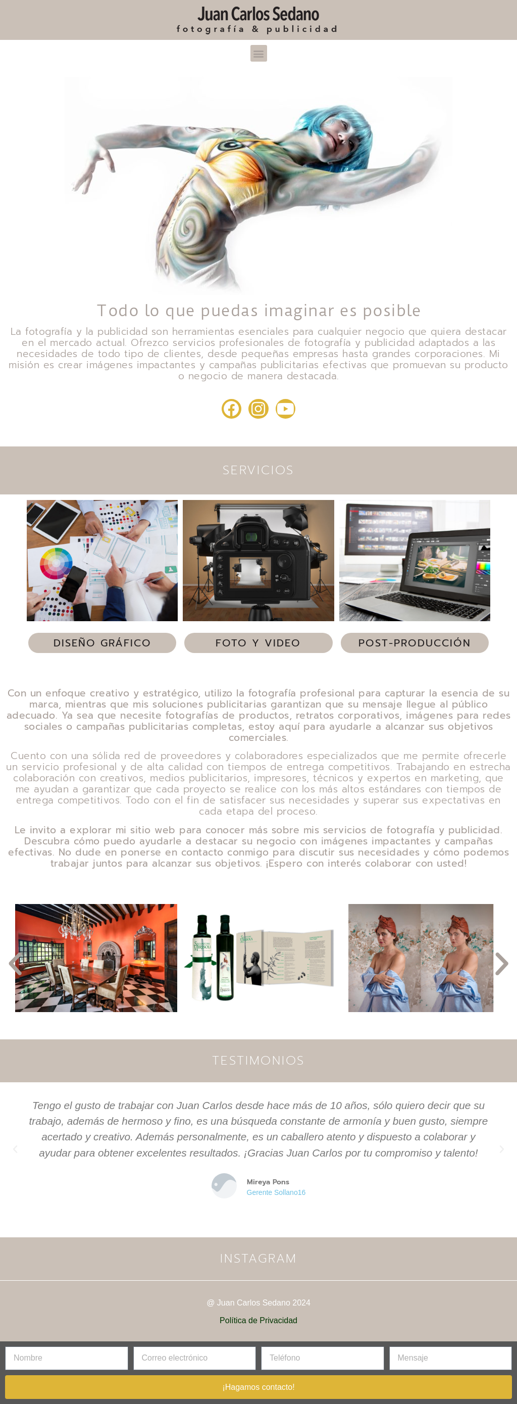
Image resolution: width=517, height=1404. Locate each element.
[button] (258, 53)
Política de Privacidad (258, 1320)
